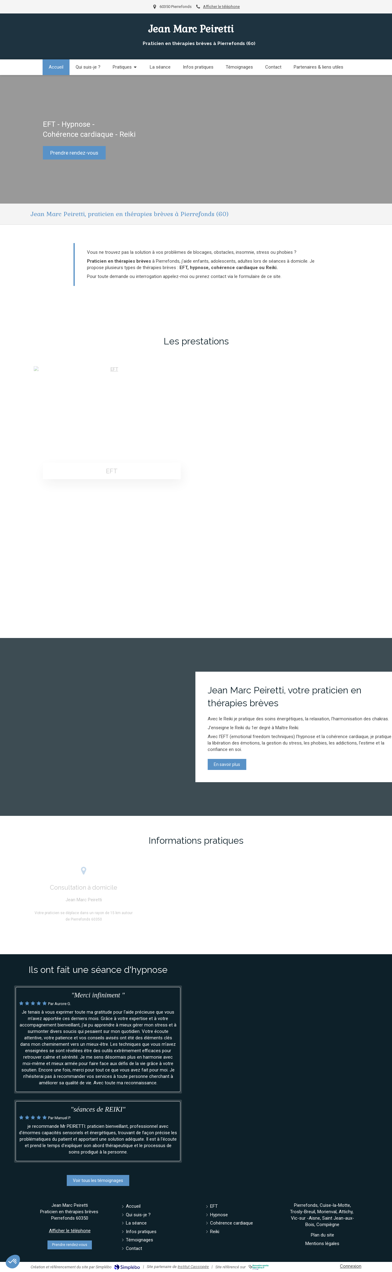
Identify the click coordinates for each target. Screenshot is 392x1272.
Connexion (350, 1266)
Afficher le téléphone (221, 6)
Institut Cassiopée (193, 1266)
